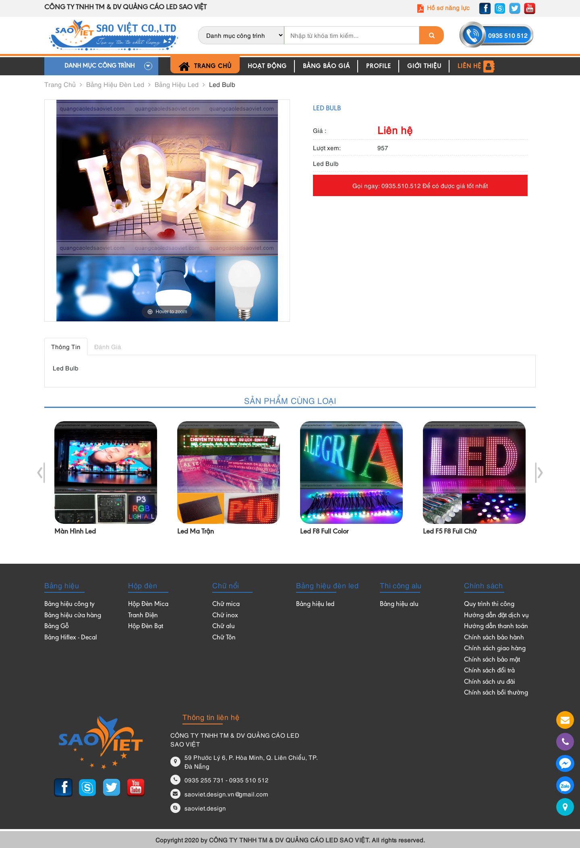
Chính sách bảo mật (492, 660)
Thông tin (66, 346)
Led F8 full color (324, 532)
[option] (105, 485)
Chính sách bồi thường (496, 693)
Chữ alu (223, 626)
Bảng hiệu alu (399, 604)
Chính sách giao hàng (495, 648)
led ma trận (195, 532)
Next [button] (539, 473)
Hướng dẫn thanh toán (496, 626)
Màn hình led (75, 532)
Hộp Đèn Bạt (145, 626)
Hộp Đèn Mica (148, 604)
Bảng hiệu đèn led (118, 84)
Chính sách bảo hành (494, 638)
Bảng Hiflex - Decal (70, 638)
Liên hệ (476, 66)
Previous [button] (41, 473)
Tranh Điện (143, 615)
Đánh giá (107, 346)
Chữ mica (226, 604)
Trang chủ (205, 66)
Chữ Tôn (224, 638)
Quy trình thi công (489, 604)
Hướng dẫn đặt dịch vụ (496, 615)
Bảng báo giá (326, 66)
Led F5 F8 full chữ (449, 532)
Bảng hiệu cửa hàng (72, 615)
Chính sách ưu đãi (489, 682)
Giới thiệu (424, 66)
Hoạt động (267, 66)
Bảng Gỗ (56, 626)
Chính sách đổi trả (489, 671)
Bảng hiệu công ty (69, 604)
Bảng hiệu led (180, 84)
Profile (378, 66)
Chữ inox (225, 615)
